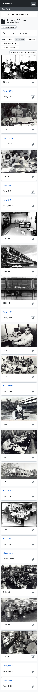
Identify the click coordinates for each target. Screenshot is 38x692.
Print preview (7, 39)
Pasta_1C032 (8, 91)
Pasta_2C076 (8, 490)
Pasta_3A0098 (8, 680)
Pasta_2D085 (8, 138)
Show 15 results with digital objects (23, 52)
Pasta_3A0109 (8, 200)
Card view (20, 39)
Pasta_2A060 (8, 385)
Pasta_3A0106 (8, 666)
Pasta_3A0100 (8, 185)
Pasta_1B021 (8, 538)
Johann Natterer (9, 553)
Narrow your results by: (19, 14)
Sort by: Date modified (9, 43)
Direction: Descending (9, 47)
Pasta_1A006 (8, 312)
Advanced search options (15, 33)
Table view (30, 39)
